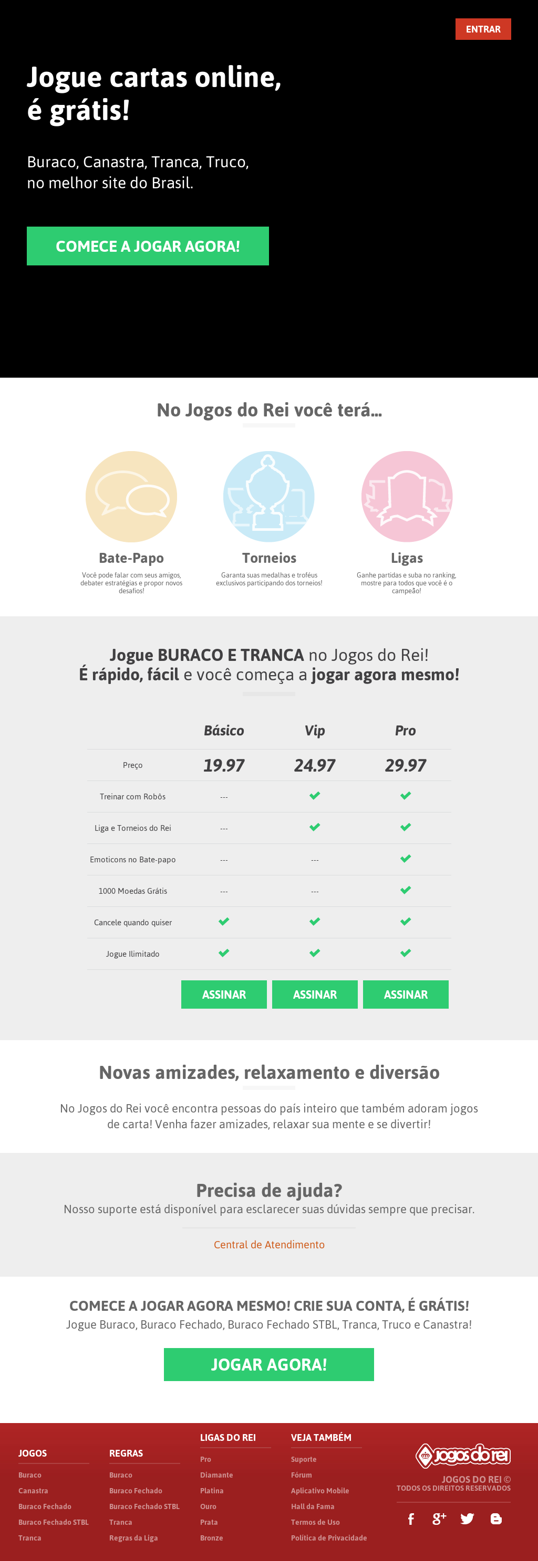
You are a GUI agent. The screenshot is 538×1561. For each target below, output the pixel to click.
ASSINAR (224, 994)
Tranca (30, 1538)
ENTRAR (483, 29)
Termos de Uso (315, 1522)
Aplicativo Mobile (320, 1491)
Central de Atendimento (269, 1244)
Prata (209, 1522)
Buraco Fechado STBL (53, 1522)
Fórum (301, 1475)
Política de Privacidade (329, 1538)
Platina (212, 1491)
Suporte (304, 1459)
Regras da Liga (133, 1538)
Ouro (208, 1506)
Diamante (216, 1475)
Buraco (30, 1475)
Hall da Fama (313, 1506)
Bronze (211, 1538)
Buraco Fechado (44, 1506)
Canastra (33, 1491)
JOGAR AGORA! (269, 1364)
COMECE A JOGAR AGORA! (148, 246)
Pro (205, 1459)
